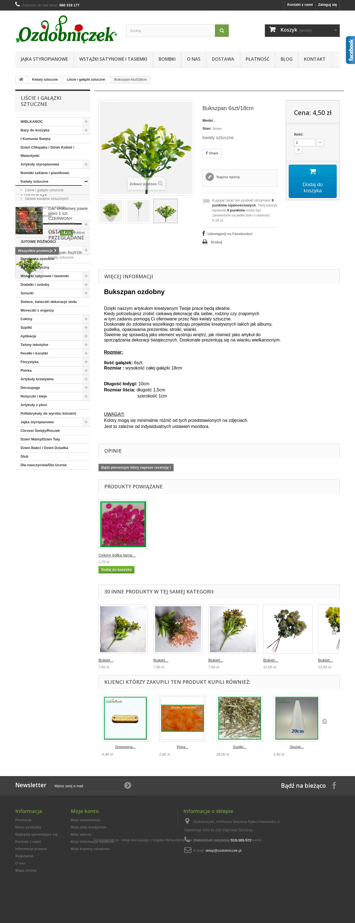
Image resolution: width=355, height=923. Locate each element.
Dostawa (223, 59)
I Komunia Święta (35, 139)
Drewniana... (125, 747)
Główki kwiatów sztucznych (46, 199)
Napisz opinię (227, 177)
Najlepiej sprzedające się (36, 834)
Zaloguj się (327, 4)
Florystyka (30, 362)
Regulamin (24, 856)
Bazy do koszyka (35, 130)
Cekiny (26, 319)
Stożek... (297, 747)
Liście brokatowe (38, 216)
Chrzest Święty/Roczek (40, 431)
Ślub (24, 456)
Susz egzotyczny (35, 267)
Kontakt (315, 59)
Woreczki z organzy (37, 310)
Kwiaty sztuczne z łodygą (44, 207)
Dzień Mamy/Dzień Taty (40, 439)
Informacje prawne (31, 849)
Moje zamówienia (85, 820)
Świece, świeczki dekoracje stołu (49, 302)
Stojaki (26, 224)
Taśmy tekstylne (34, 345)
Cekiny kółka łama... (226, 555)
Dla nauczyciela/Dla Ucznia (44, 465)
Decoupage (30, 388)
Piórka (26, 370)
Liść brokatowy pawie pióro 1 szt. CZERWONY (68, 506)
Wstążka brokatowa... (118, 555)
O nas (194, 59)
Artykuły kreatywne (37, 379)
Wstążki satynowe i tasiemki (113, 59)
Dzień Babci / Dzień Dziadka (44, 448)
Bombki (167, 59)
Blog (287, 59)
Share (212, 153)
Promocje (34, 486)
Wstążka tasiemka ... (172, 555)
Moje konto (85, 811)
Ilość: (298, 134)
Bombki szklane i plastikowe (45, 173)
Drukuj (216, 242)
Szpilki (26, 327)
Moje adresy (81, 834)
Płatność (257, 59)
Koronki (27, 233)
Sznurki (27, 293)
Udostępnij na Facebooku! (230, 234)
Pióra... (182, 747)
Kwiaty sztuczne (45, 79)
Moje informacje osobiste (92, 842)
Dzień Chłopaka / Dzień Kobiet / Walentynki (47, 151)
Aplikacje (28, 336)
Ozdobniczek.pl (106, 890)
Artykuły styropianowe (40, 164)
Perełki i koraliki (34, 353)
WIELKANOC (32, 121)
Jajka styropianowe (44, 59)
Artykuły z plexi (34, 405)
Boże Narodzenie (35, 250)
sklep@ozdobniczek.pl (224, 850)
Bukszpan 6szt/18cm (67, 578)
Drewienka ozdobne (37, 259)
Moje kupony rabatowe (90, 849)
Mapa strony (26, 870)
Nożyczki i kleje (34, 396)
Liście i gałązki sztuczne (86, 79)
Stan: (207, 128)
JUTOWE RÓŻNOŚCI (38, 241)
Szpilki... (239, 747)
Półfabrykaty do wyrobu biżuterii (48, 413)
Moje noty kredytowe (88, 827)
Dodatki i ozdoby (35, 284)
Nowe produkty (28, 827)
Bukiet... (105, 660)
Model (207, 120)
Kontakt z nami (300, 4)
